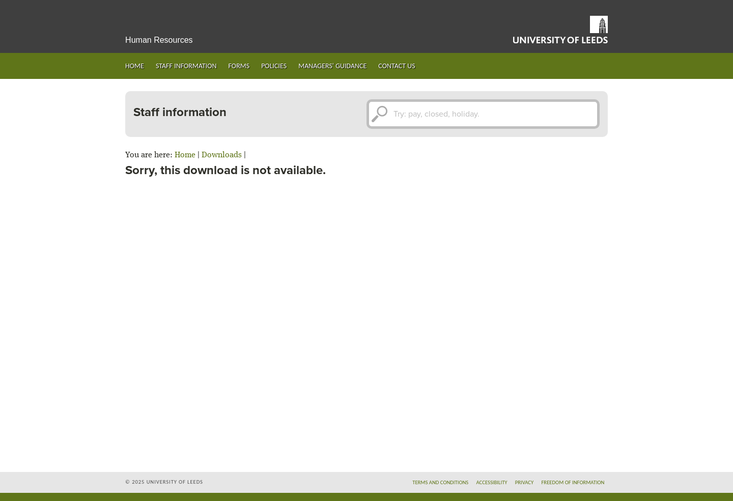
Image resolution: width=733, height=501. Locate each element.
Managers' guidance (332, 66)
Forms (239, 66)
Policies (274, 66)
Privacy (524, 482)
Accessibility (491, 482)
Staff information (186, 66)
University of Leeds (560, 29)
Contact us (396, 66)
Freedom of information (572, 482)
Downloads (222, 155)
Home (134, 66)
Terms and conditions (440, 482)
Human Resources (159, 40)
